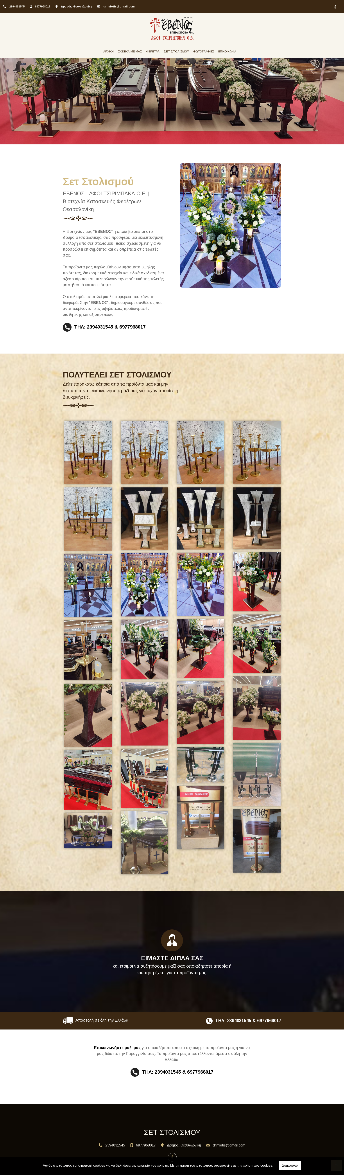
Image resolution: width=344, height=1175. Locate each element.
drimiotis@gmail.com (119, 6)
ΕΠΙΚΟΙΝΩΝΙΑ (227, 51)
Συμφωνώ (290, 1165)
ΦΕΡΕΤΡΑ (152, 51)
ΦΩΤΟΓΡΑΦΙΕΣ (203, 51)
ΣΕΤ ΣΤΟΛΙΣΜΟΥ (176, 51)
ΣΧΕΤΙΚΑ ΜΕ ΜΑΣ (130, 51)
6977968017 (42, 6)
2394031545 (17, 6)
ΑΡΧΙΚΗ (108, 51)
